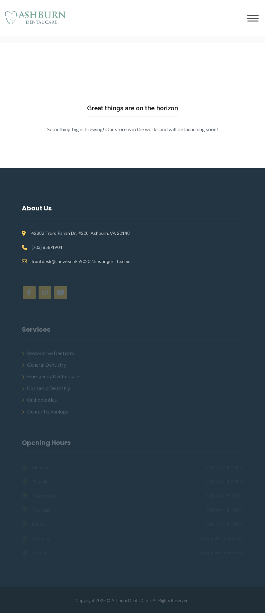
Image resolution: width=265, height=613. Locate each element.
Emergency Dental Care (53, 376)
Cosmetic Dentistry (48, 388)
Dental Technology (47, 411)
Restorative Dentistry (51, 353)
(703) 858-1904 (46, 247)
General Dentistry (46, 365)
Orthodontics (42, 399)
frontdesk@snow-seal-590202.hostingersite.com (80, 261)
